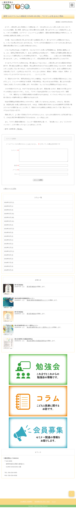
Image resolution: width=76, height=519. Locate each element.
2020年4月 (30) (9, 218)
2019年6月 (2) (8, 238)
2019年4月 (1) (8, 245)
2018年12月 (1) (9, 253)
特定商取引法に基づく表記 (42, 505)
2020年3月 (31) (9, 222)
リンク (54, 505)
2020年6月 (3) (8, 210)
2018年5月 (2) (8, 273)
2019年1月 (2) (8, 249)
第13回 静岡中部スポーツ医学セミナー (39, 330)
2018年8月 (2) (8, 261)
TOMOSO (36, 509)
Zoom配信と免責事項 (26, 505)
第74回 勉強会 (31, 290)
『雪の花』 (19, 129)
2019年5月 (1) (8, 242)
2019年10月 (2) (9, 230)
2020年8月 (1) (8, 206)
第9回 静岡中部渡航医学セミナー (37, 303)
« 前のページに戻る (9, 188)
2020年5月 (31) (9, 214)
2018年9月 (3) (8, 257)
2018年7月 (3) (8, 265)
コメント (15, 150)
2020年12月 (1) (9, 202)
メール (16, 170)
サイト (16, 174)
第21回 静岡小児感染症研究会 (36, 344)
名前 (16, 165)
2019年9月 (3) (8, 234)
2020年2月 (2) (8, 226)
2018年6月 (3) (8, 269)
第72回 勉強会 (31, 317)
